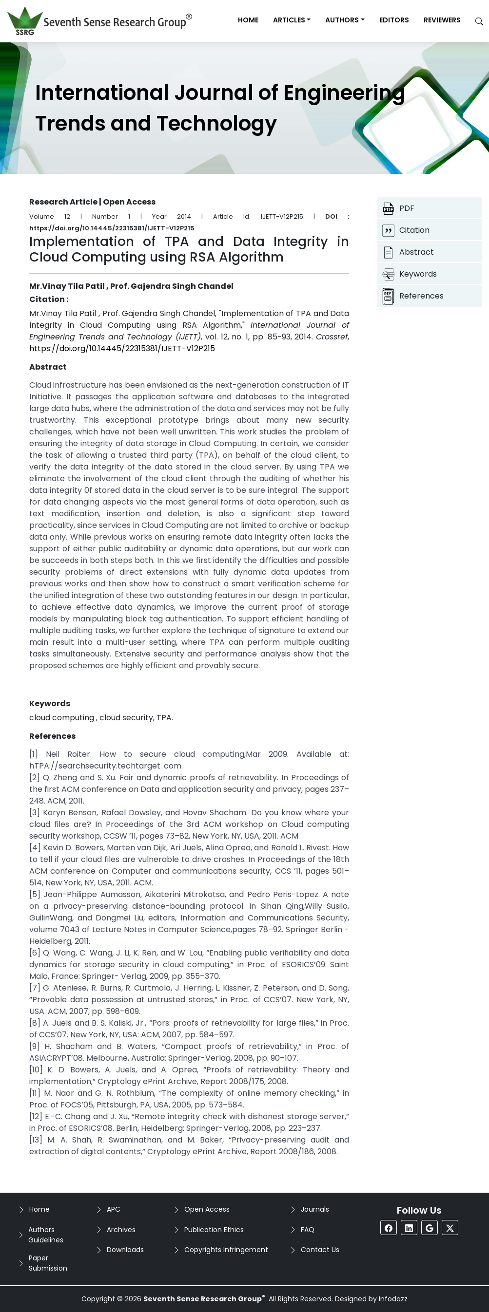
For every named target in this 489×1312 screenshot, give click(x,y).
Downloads (125, 1250)
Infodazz (393, 1299)
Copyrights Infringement (226, 1250)
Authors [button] (342, 20)
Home (248, 20)
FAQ (307, 1230)
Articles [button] (289, 20)
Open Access (207, 1209)
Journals (315, 1209)
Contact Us (320, 1250)
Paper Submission (48, 1263)
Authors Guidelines (45, 1235)
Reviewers (442, 20)
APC (113, 1209)
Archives (121, 1230)
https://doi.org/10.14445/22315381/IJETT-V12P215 (122, 348)
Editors (394, 20)
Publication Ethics (214, 1230)
